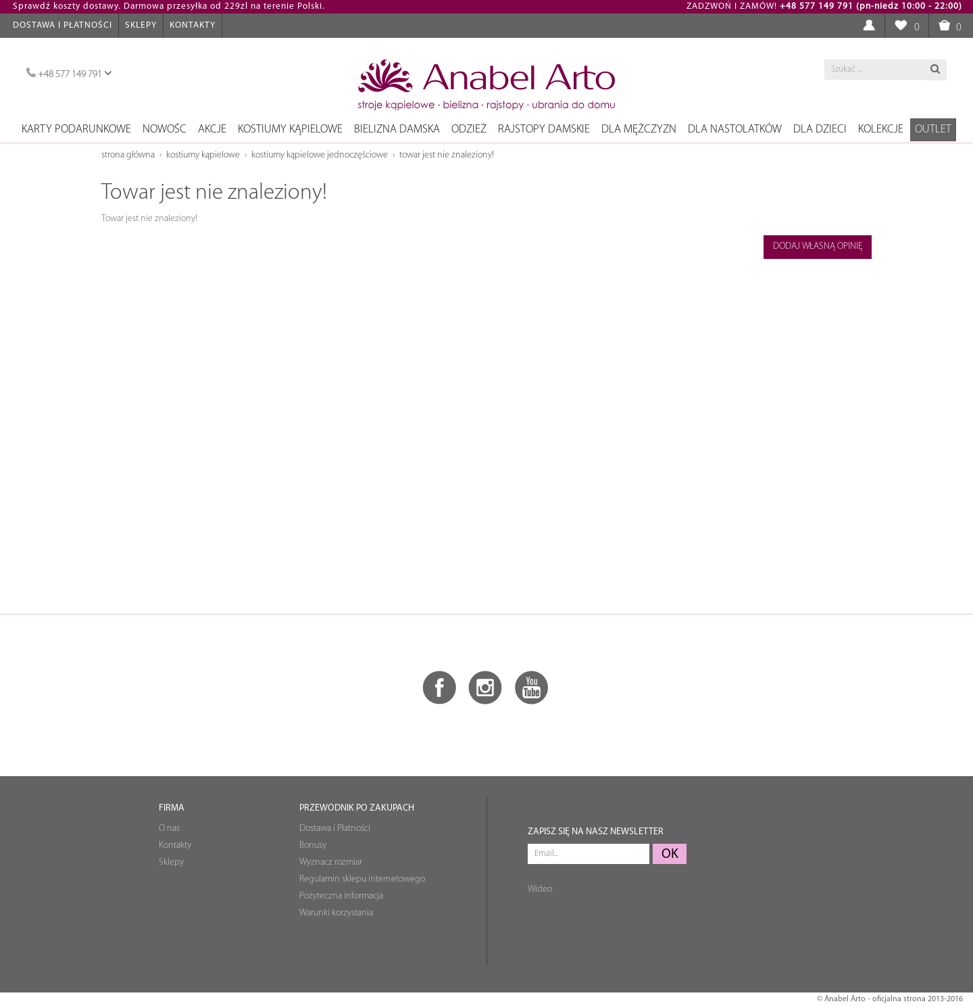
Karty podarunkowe (76, 129)
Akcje (212, 129)
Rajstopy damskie (544, 129)
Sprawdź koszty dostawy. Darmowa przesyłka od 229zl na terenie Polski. (169, 6)
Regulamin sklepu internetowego (362, 879)
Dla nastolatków (735, 129)
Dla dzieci (820, 129)
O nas (169, 828)
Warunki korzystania (336, 913)
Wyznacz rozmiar (330, 862)
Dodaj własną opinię (818, 246)
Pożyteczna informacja (341, 896)
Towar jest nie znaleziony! (446, 155)
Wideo (540, 889)
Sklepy (141, 25)
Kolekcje (880, 129)
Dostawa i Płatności (62, 25)
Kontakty (193, 25)
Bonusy (312, 845)
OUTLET (933, 129)
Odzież (469, 129)
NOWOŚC (164, 129)
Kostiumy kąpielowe (290, 129)
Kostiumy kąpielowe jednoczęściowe (319, 155)
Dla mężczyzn (638, 129)
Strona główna (128, 155)
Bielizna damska (397, 129)
